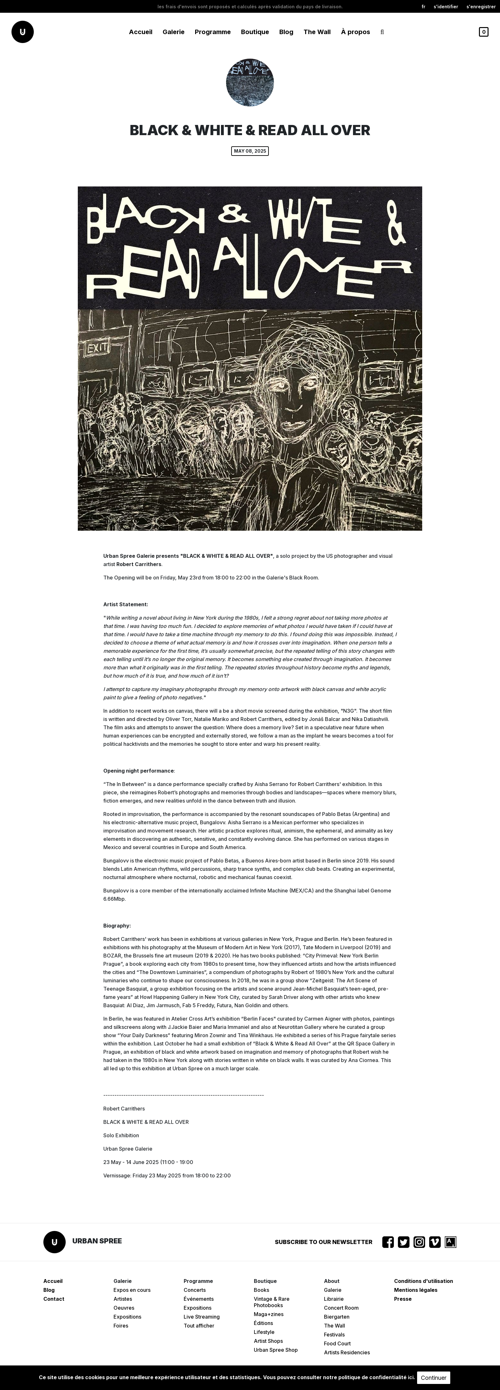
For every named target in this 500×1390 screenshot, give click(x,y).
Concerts (195, 1290)
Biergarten (336, 1317)
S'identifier (446, 6)
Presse (403, 1299)
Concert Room (341, 1308)
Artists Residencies (347, 1352)
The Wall (317, 32)
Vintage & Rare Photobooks (272, 1302)
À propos (355, 32)
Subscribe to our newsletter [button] (323, 1242)
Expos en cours (132, 1290)
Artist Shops (268, 1341)
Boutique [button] (255, 32)
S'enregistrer (481, 6)
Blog (286, 32)
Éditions (263, 1323)
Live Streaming (202, 1317)
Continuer (433, 1377)
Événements (199, 1299)
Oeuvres (124, 1308)
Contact (53, 1299)
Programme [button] (213, 32)
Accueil (140, 32)
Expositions (127, 1317)
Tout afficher (199, 1325)
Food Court (337, 1343)
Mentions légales (416, 1290)
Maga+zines (268, 1314)
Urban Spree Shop (276, 1350)
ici (411, 1377)
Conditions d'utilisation (423, 1281)
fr (423, 6)
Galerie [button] (174, 32)
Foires (121, 1325)
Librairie (334, 1299)
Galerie (333, 1290)
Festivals (334, 1334)
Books (261, 1290)
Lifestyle (264, 1332)
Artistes (123, 1299)
